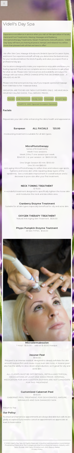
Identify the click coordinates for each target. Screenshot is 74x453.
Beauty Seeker (54, 447)
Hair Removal (23, 99)
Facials (11, 99)
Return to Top (9, 407)
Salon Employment (36, 447)
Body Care (37, 99)
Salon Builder (19, 447)
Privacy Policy (37, 449)
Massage (49, 99)
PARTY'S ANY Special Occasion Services (37, 104)
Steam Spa (61, 99)
